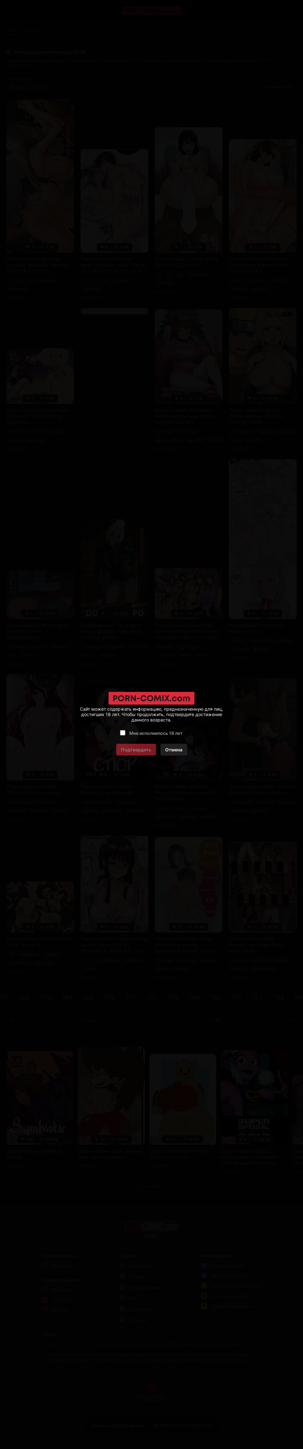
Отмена (173, 749)
